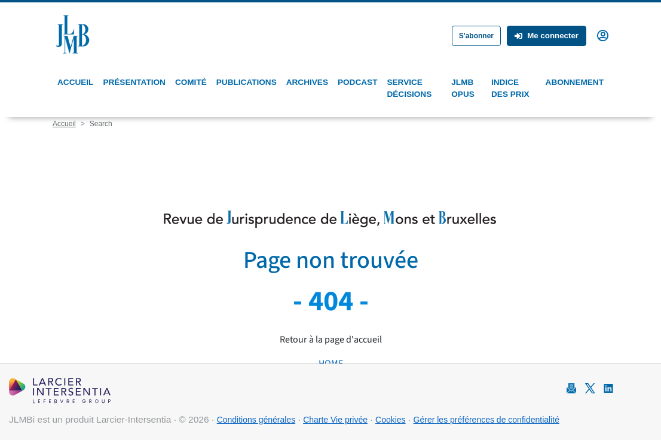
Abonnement (575, 82)
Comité (191, 82)
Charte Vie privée (335, 419)
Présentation (134, 82)
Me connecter (547, 35)
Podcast (357, 82)
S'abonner (476, 36)
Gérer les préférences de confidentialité (486, 419)
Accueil (75, 82)
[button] (602, 35)
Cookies (390, 419)
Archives (307, 82)
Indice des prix (510, 88)
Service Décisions (409, 88)
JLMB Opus (463, 88)
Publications (246, 82)
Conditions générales (256, 419)
